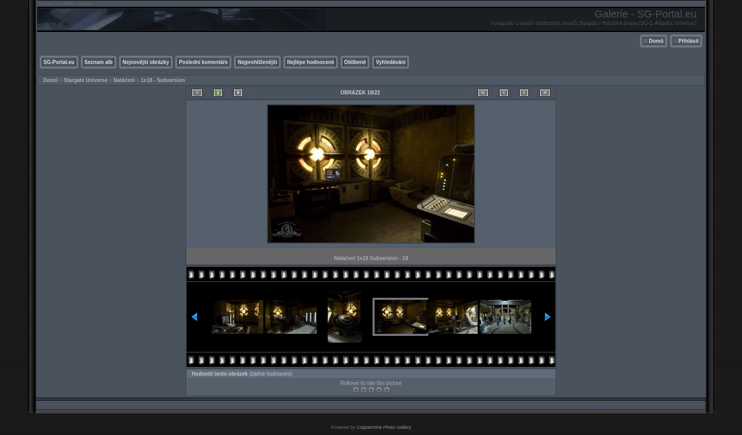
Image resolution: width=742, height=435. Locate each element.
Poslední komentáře (203, 62)
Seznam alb (99, 62)
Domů (656, 41)
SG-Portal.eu (59, 62)
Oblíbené (355, 62)
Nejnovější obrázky (146, 62)
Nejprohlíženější (257, 62)
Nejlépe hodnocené (310, 62)
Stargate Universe (86, 80)
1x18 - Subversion (163, 80)
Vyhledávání (391, 62)
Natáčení (124, 80)
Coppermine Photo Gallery (384, 427)
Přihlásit (689, 41)
